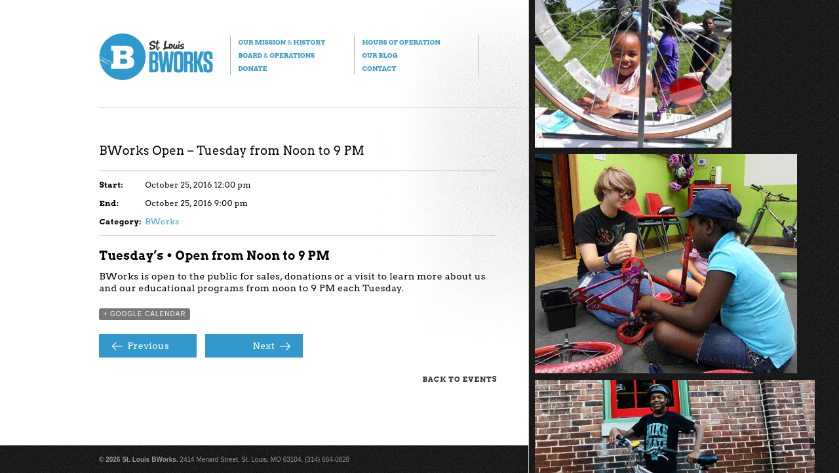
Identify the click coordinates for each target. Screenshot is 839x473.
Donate (252, 68)
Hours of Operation (401, 42)
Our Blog (379, 55)
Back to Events (459, 379)
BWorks (162, 221)
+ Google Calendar (144, 314)
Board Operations (276, 55)
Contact (379, 68)
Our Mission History (281, 42)
